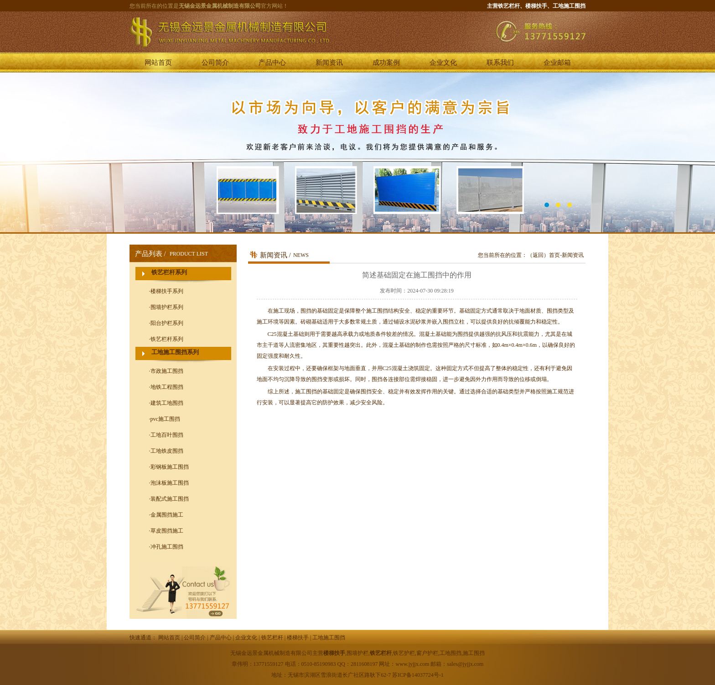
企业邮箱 (557, 62)
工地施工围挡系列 (175, 352)
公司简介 (215, 62)
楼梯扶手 (298, 637)
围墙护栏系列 (166, 307)
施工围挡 (306, 391)
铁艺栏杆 (272, 637)
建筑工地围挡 (166, 403)
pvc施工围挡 (165, 419)
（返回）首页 (543, 255)
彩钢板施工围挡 (169, 467)
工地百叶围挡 (166, 435)
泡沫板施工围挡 (169, 483)
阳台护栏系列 (166, 323)
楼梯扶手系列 (166, 291)
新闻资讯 (329, 62)
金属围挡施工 (166, 515)
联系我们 (500, 62)
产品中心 (272, 62)
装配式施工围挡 (169, 499)
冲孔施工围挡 (166, 547)
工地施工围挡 (328, 637)
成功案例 (386, 62)
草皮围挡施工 (166, 531)
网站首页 (158, 62)
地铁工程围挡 (166, 387)
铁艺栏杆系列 (169, 272)
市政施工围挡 (166, 371)
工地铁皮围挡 (166, 451)
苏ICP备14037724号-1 (418, 675)
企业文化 (443, 62)
